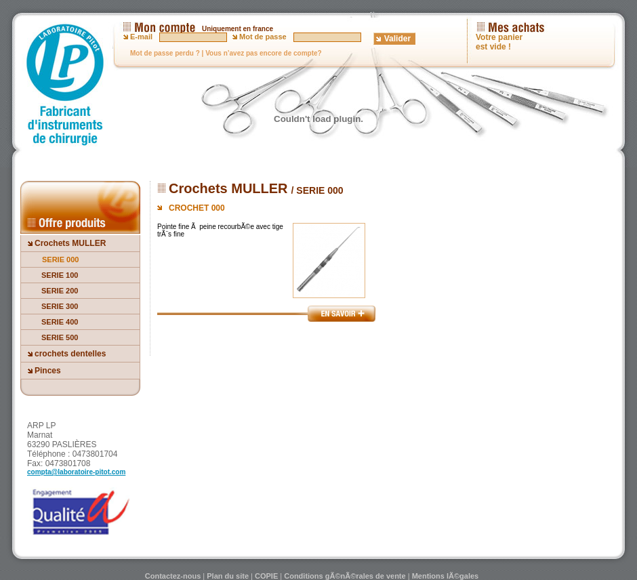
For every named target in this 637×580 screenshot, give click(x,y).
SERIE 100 (59, 275)
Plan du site (228, 576)
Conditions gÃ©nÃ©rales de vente (344, 576)
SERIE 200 (59, 291)
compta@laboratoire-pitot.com (76, 472)
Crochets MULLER (70, 243)
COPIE (266, 576)
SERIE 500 (59, 337)
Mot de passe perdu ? (165, 53)
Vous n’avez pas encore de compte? (263, 53)
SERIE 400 (59, 322)
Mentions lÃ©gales (445, 576)
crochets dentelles (70, 353)
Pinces (48, 370)
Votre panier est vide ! (499, 42)
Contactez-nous (173, 576)
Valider (397, 38)
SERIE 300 (59, 306)
